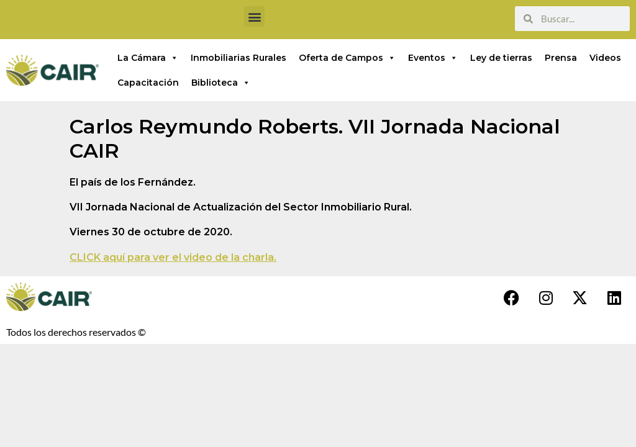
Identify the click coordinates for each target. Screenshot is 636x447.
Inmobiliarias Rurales (238, 57)
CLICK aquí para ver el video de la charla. (173, 257)
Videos (605, 57)
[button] (254, 16)
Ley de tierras (501, 57)
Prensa (561, 57)
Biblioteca (220, 82)
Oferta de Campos (347, 57)
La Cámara (147, 57)
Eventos (433, 57)
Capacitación (148, 82)
